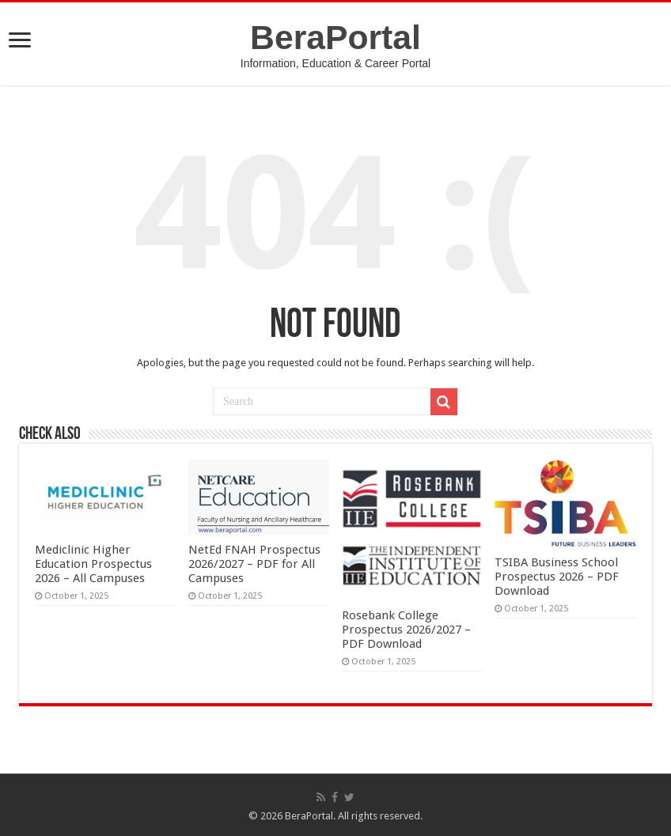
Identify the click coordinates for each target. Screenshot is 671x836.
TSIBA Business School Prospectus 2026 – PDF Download (557, 576)
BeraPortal (335, 37)
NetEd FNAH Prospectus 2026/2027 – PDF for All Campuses (254, 564)
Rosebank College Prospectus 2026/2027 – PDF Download (406, 629)
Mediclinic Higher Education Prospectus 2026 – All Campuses (93, 564)
